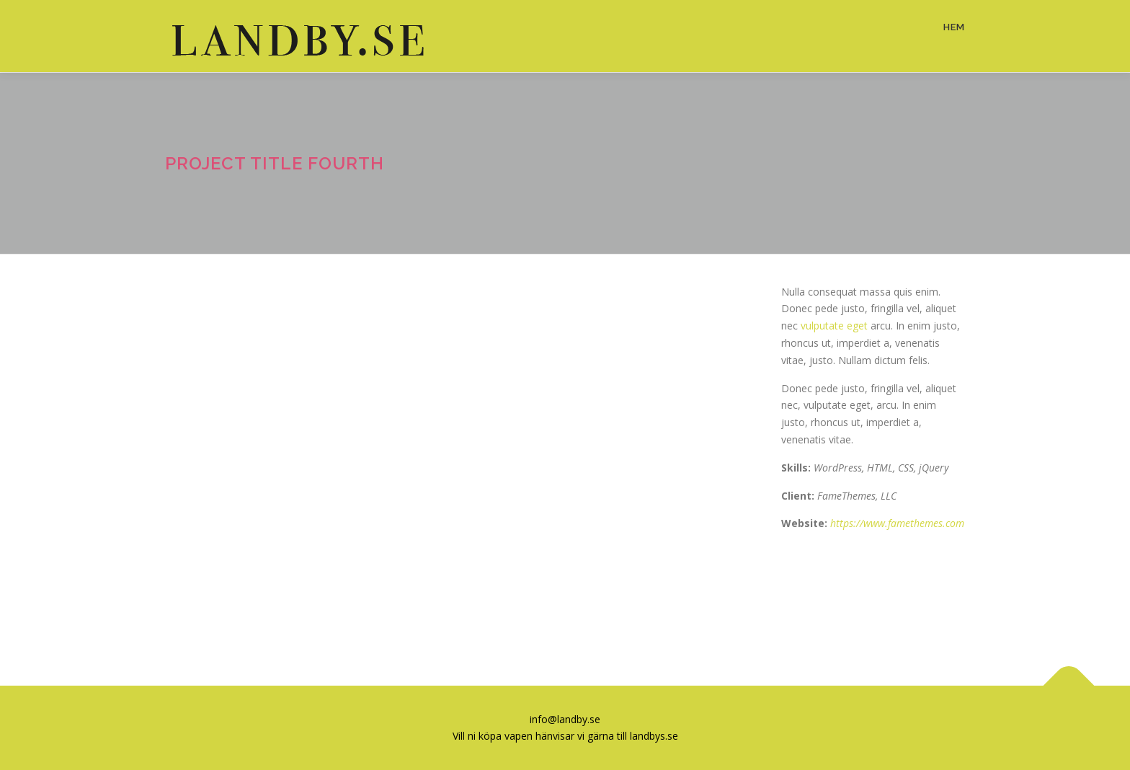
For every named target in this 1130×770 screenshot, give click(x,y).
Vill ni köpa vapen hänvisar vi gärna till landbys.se (565, 736)
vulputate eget (834, 325)
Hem (954, 27)
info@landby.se (565, 719)
